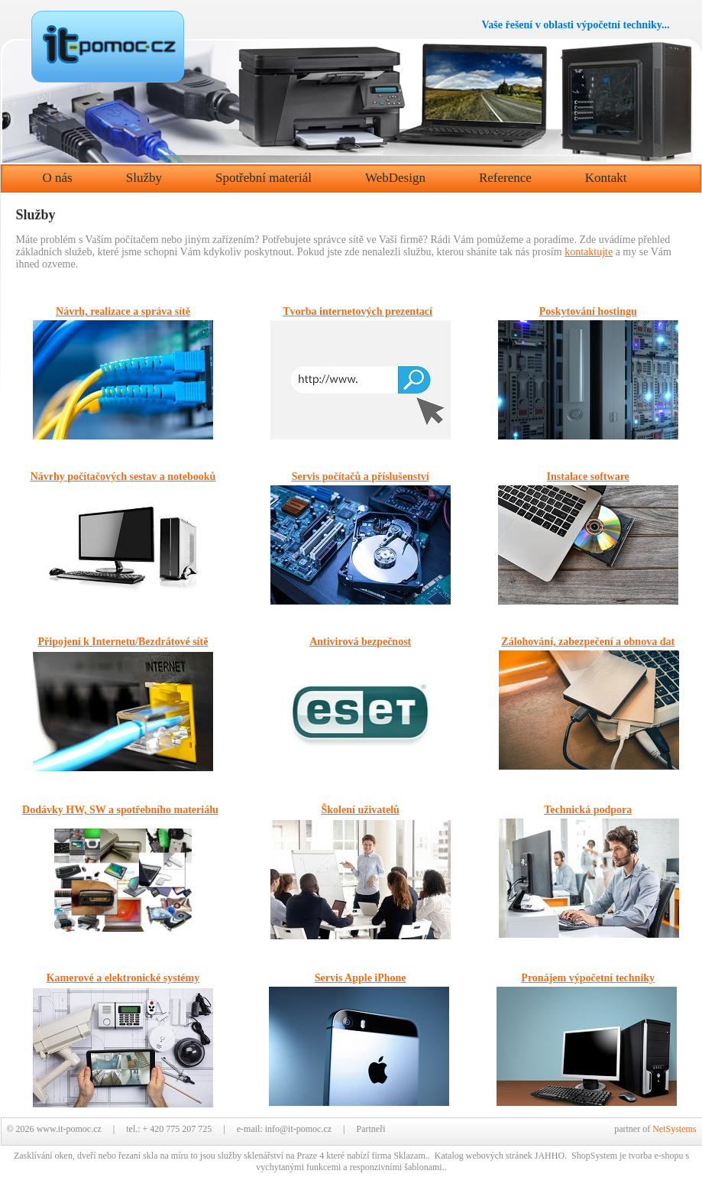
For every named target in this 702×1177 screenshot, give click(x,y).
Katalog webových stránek (483, 1155)
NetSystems (674, 1129)
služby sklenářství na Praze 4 (271, 1155)
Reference (505, 177)
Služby (144, 177)
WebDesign (395, 177)
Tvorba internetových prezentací (357, 311)
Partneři (370, 1129)
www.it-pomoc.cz (69, 1129)
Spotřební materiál (263, 177)
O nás (58, 177)
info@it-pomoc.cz (298, 1129)
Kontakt (606, 177)
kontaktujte (589, 252)
